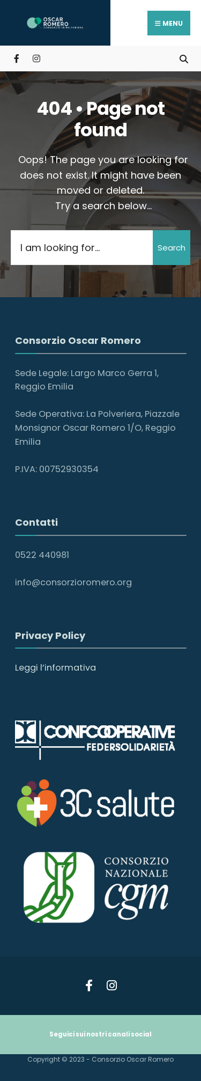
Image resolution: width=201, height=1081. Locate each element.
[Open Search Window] (183, 58)
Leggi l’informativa (55, 667)
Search (171, 247)
